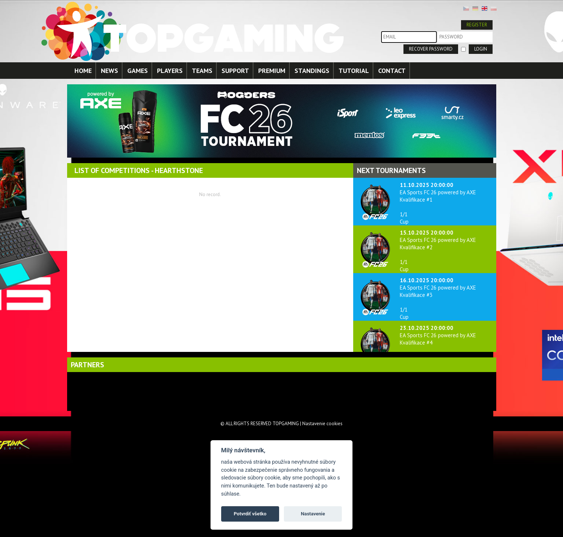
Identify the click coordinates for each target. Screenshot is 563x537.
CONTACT (392, 70)
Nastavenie (313, 513)
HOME (83, 70)
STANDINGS (312, 70)
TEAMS (202, 70)
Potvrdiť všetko (250, 513)
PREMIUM (271, 70)
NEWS (109, 70)
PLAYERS (170, 70)
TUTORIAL (354, 70)
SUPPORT (235, 70)
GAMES (137, 70)
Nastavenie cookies (322, 423)
